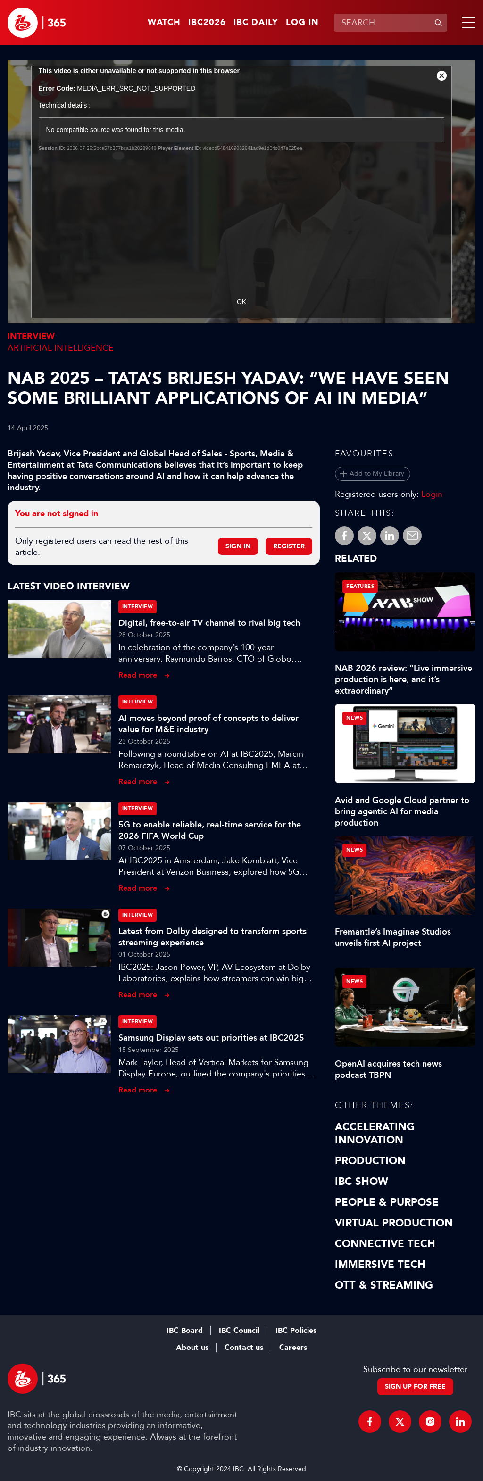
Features (360, 586)
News (354, 717)
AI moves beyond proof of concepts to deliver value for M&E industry (208, 723)
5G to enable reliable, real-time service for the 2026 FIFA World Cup (209, 830)
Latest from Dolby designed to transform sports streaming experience (212, 937)
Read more (137, 675)
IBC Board (185, 1330)
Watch (164, 22)
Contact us (244, 1347)
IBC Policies (295, 1330)
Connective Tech (385, 1244)
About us (192, 1347)
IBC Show (361, 1182)
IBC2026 (207, 22)
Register (289, 546)
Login (431, 494)
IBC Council (239, 1330)
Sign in (237, 546)
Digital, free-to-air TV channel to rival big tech (209, 623)
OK (241, 302)
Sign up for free (415, 1386)
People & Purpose (387, 1202)
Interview (31, 336)
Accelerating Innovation (375, 1133)
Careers (293, 1347)
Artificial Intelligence (61, 348)
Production (370, 1161)
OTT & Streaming (384, 1285)
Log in (302, 22)
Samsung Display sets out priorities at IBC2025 (211, 1037)
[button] (466, 22)
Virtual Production (394, 1223)
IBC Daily (255, 22)
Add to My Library (377, 473)
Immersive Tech (380, 1265)
